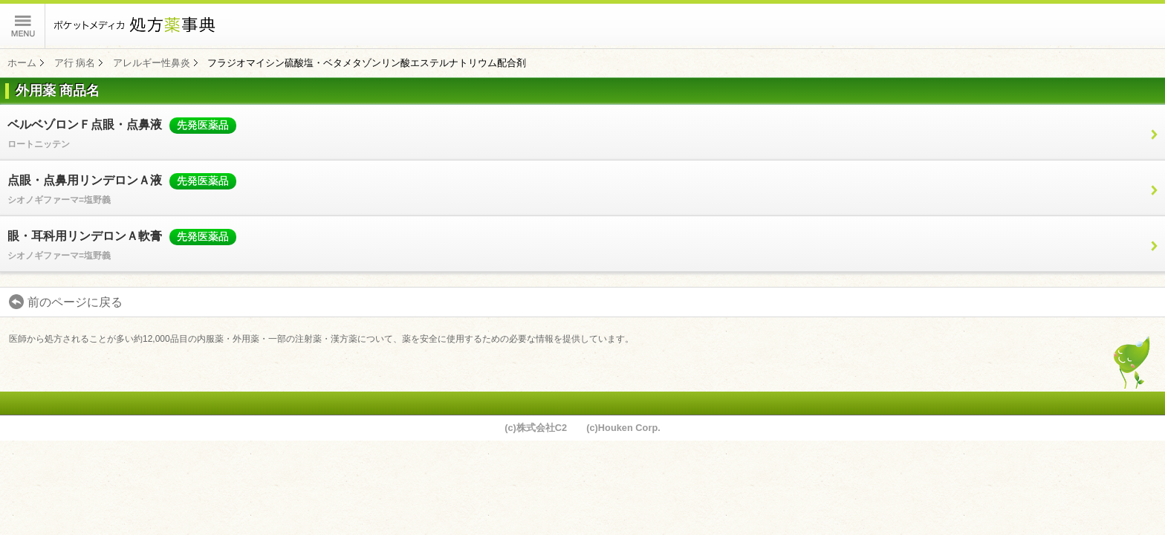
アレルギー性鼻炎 (151, 62)
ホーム (21, 62)
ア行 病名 (75, 62)
